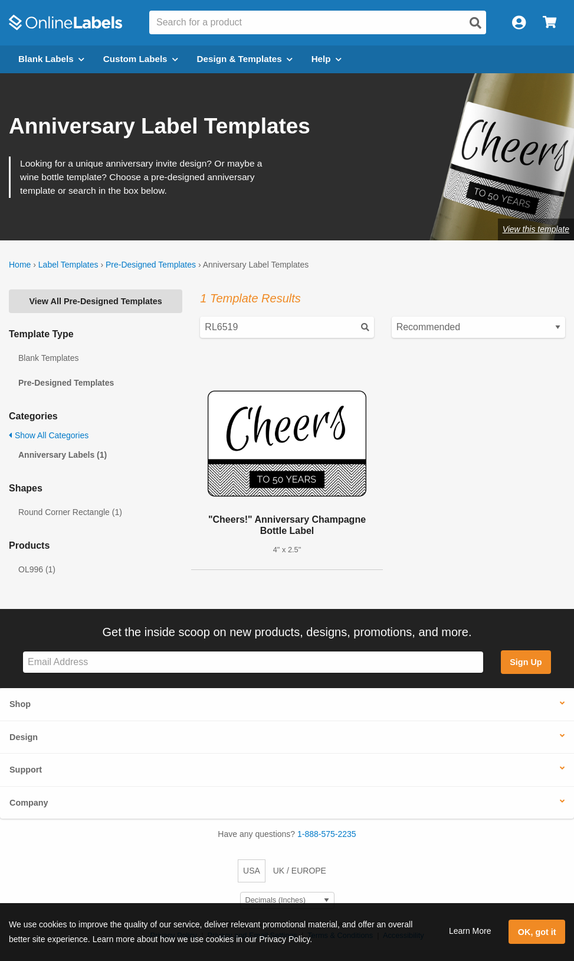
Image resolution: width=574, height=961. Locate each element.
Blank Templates (48, 358)
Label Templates (68, 264)
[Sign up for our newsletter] (253, 662)
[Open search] (475, 23)
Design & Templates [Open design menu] (245, 59)
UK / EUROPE (299, 870)
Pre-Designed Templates (151, 264)
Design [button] (23, 737)
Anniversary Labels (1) (62, 455)
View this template (536, 229)
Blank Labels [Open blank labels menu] (51, 59)
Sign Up (526, 662)
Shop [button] (20, 704)
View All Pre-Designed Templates (95, 301)
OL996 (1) (36, 569)
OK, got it (537, 932)
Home (20, 264)
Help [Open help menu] (326, 59)
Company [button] (28, 802)
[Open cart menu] (549, 22)
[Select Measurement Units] (287, 900)
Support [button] (25, 769)
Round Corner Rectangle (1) (70, 512)
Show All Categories (48, 435)
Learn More (470, 931)
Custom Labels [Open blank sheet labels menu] (140, 59)
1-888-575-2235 (326, 834)
